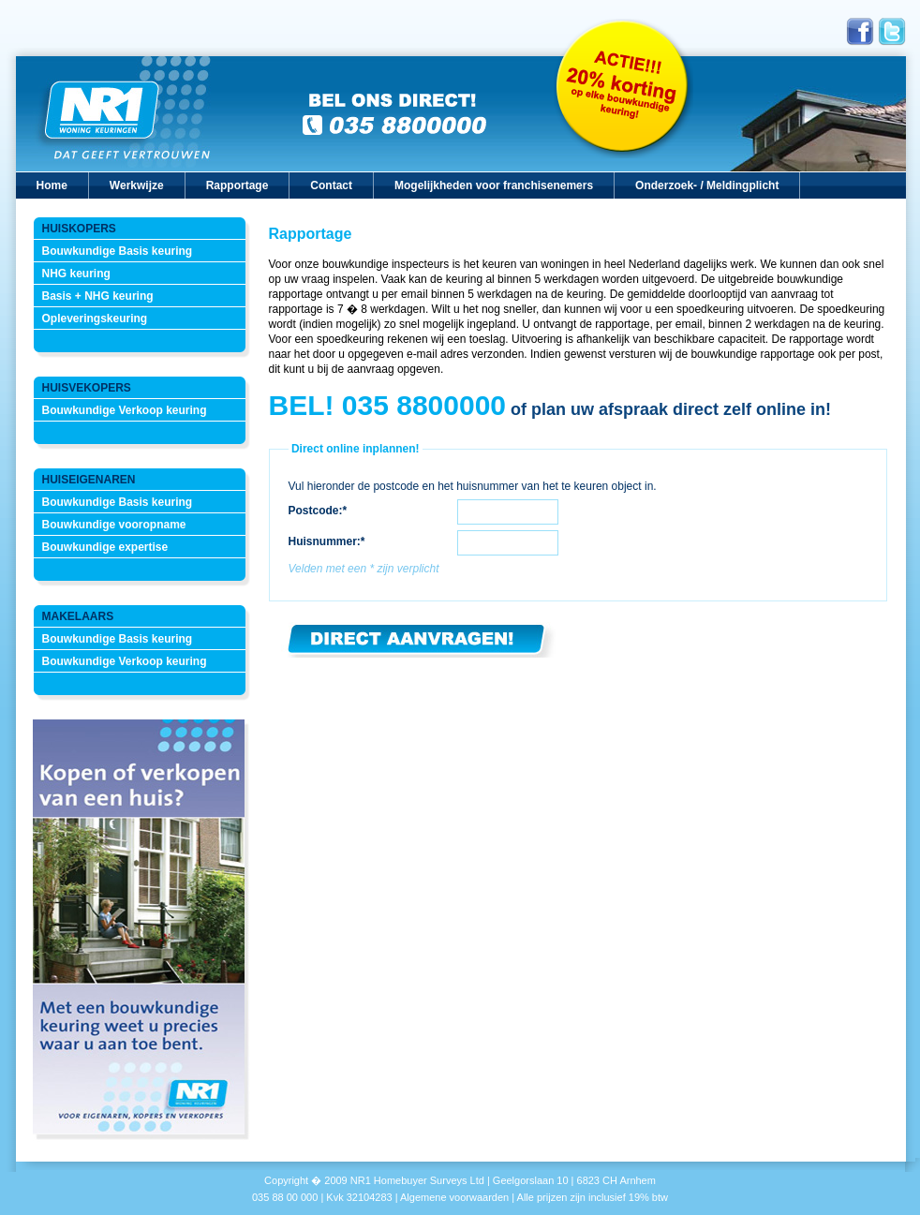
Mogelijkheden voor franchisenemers (493, 185)
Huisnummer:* (327, 541)
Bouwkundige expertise (105, 547)
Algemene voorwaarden (454, 1197)
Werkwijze (137, 185)
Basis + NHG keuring (98, 296)
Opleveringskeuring (95, 318)
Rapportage (237, 185)
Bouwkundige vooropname (114, 524)
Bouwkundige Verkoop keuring (124, 410)
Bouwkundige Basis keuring (117, 251)
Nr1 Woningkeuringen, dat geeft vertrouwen (123, 113)
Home (52, 185)
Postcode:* (318, 510)
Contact (331, 185)
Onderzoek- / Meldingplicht (707, 185)
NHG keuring (76, 273)
